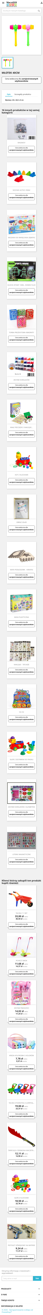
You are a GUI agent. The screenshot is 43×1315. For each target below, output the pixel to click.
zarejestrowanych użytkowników (26, 79)
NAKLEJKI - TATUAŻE (21, 664)
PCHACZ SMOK (21, 960)
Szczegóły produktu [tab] (22, 94)
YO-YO (21, 712)
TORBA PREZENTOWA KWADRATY (21, 332)
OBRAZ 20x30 (21, 522)
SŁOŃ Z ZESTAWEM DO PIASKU (21, 759)
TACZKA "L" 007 (21, 913)
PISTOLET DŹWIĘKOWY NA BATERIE (21, 1245)
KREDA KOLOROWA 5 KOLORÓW (21, 1055)
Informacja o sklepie (12, 1306)
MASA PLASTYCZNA (21, 617)
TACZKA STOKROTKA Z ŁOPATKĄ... (21, 1103)
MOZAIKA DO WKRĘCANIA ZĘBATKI (21, 237)
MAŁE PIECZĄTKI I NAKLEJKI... (21, 427)
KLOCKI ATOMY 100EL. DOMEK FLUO (21, 285)
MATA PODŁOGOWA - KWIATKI (21, 570)
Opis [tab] (9, 94)
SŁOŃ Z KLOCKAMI (21, 1198)
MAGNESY (21, 143)
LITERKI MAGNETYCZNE (21, 854)
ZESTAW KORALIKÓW (21, 380)
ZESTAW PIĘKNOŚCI (21, 1008)
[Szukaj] (21, 10)
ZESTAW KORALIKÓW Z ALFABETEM (21, 807)
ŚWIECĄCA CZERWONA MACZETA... (21, 1150)
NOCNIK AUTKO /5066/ (21, 190)
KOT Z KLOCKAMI (21, 475)
